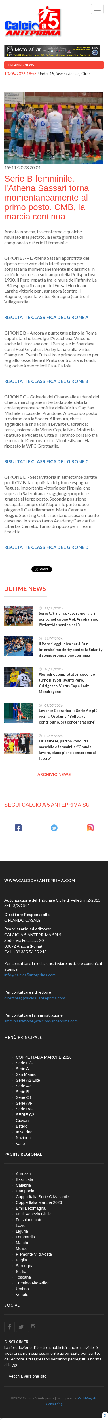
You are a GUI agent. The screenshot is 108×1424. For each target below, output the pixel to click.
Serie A (22, 1068)
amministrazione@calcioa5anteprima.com (41, 1020)
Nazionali (24, 1137)
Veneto (22, 1294)
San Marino (26, 1074)
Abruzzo (23, 1173)
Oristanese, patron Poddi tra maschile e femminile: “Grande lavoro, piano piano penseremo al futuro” (67, 750)
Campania (25, 1191)
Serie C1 (23, 1097)
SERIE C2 (25, 1114)
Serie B (22, 1091)
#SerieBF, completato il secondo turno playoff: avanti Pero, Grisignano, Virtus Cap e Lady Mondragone (67, 683)
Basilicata (24, 1179)
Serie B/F (24, 1109)
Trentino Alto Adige (33, 1283)
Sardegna (24, 1265)
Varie (20, 1143)
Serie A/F (24, 1103)
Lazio (20, 1225)
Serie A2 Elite (28, 1080)
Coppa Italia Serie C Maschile (42, 1196)
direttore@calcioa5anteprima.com (34, 997)
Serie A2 (23, 1086)
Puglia (21, 1260)
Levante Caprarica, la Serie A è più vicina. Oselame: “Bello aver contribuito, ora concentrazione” (68, 716)
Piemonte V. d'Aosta (34, 1254)
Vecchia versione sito (28, 1376)
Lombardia (25, 1237)
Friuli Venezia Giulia (34, 1214)
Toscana (23, 1277)
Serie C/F (24, 1063)
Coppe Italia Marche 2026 (39, 1202)
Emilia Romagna (31, 1208)
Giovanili (23, 1120)
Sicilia (21, 1271)
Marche (22, 1242)
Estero (21, 1126)
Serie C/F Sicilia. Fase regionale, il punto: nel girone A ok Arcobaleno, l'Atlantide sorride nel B (68, 619)
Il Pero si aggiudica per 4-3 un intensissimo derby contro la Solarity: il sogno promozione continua (71, 650)
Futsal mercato (29, 1219)
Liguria (22, 1231)
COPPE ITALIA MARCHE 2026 (43, 1057)
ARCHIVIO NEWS (54, 774)
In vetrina (24, 1132)
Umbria (22, 1288)
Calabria (23, 1185)
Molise (21, 1248)
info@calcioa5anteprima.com (30, 974)
